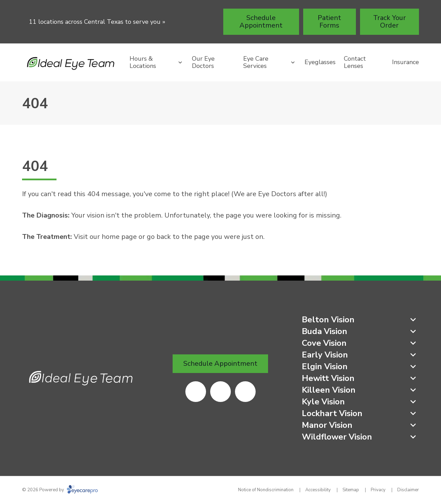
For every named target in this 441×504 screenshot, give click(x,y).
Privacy (378, 490)
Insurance (405, 62)
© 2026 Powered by (60, 490)
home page (119, 236)
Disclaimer (408, 490)
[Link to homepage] (71, 62)
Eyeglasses (320, 62)
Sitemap (350, 490)
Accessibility (318, 490)
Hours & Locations (143, 62)
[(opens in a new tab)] (195, 391)
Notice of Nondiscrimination (266, 490)
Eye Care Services (255, 62)
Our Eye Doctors (203, 62)
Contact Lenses (355, 62)
